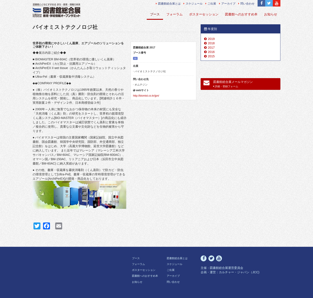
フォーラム (174, 14)
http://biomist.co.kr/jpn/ (146, 95)
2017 (211, 47)
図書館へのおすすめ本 (241, 14)
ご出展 (210, 3)
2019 (211, 39)
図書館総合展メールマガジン (228, 84)
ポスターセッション (203, 14)
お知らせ (270, 14)
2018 (211, 43)
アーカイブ (227, 3)
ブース (155, 14)
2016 (211, 52)
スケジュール (193, 3)
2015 (211, 56)
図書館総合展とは (168, 3)
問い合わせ (246, 3)
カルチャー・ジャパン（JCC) (239, 272)
